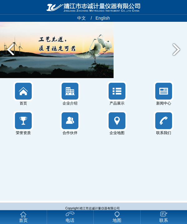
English (103, 18)
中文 (81, 18)
